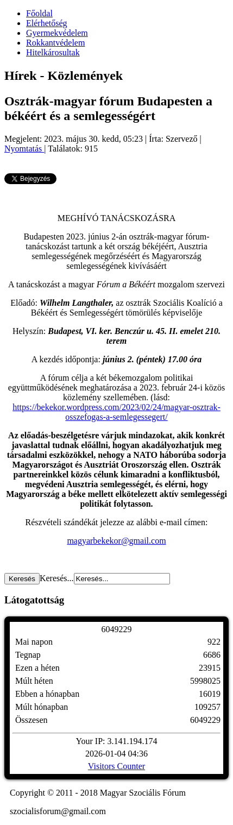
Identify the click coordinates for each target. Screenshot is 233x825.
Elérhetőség (46, 23)
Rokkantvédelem (55, 42)
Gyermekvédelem (57, 32)
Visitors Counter (116, 766)
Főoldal (39, 13)
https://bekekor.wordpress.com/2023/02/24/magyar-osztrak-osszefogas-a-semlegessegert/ (116, 411)
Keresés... (57, 578)
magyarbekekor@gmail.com (116, 540)
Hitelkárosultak (53, 52)
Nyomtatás (24, 148)
